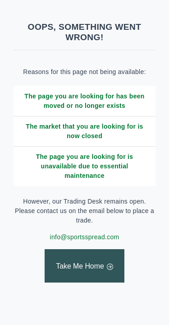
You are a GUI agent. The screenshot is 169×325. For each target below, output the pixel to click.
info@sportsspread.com (84, 237)
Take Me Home (80, 266)
